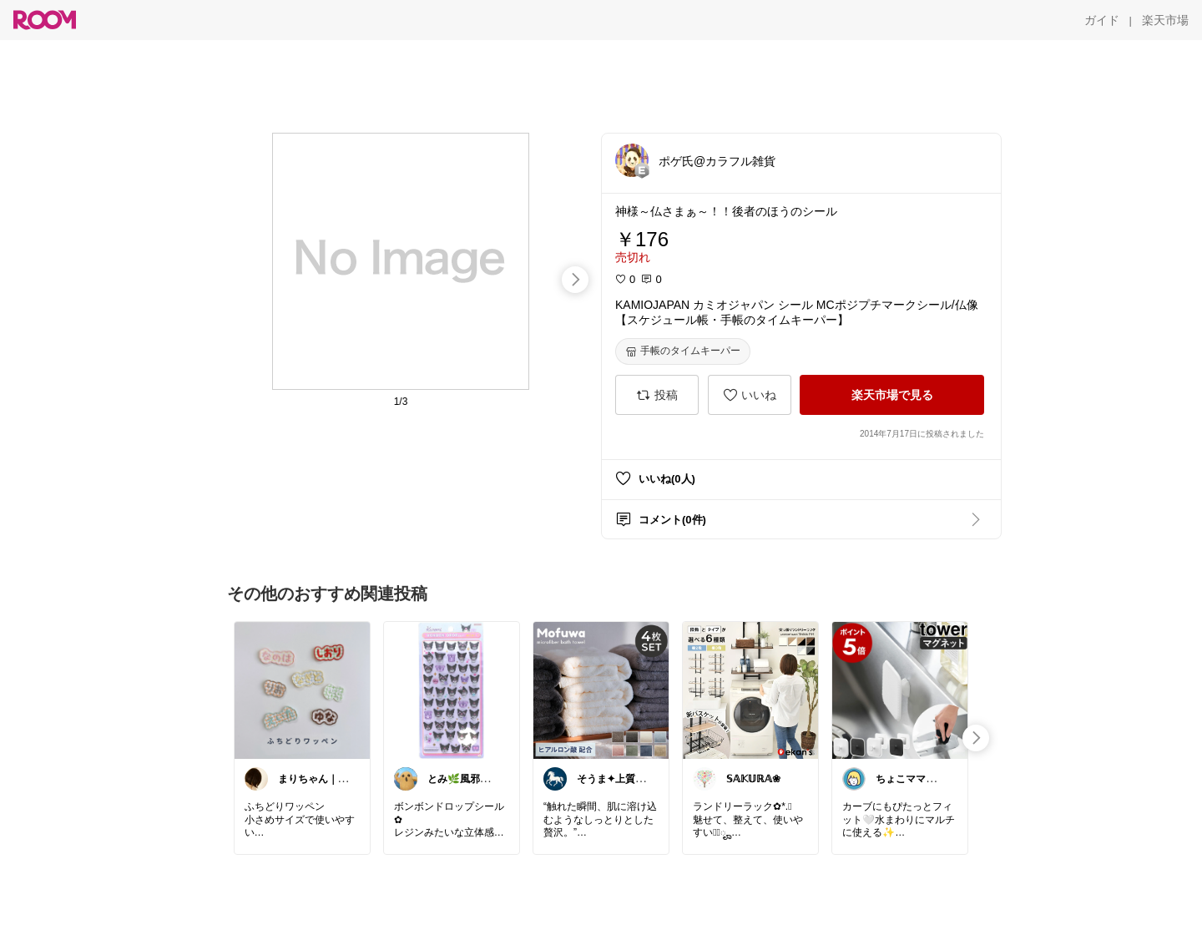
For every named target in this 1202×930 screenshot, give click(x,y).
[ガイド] (1101, 20)
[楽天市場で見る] (892, 395)
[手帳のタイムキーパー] (682, 351)
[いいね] (749, 395)
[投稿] (657, 395)
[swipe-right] (575, 279)
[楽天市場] (1165, 20)
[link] (302, 689)
